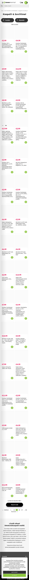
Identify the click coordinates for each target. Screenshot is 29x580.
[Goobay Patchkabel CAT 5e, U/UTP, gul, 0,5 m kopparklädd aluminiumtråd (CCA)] (7, 181)
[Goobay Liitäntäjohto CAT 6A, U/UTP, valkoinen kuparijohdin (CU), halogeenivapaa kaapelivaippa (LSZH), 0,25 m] (21, 296)
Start (2, 10)
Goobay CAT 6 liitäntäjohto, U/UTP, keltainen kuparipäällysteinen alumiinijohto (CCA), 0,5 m (7, 166)
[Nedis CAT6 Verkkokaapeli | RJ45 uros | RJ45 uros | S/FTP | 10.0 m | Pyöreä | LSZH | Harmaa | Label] (21, 267)
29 (22, 510)
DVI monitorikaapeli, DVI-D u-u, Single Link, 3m (7, 489)
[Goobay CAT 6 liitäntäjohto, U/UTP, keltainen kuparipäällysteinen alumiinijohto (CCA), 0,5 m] (7, 152)
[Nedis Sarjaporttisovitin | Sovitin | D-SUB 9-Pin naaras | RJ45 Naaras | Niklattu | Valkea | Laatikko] (21, 447)
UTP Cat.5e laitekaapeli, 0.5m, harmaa (6, 279)
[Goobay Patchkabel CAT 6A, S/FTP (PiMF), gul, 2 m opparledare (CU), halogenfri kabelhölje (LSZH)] (21, 32)
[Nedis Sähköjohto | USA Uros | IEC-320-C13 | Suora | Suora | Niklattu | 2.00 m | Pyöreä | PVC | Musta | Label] (21, 417)
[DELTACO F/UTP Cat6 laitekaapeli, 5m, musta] (7, 241)
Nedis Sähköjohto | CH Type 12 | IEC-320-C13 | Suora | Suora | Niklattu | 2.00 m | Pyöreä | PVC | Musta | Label (7, 225)
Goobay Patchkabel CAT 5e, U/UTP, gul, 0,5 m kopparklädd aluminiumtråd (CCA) (7, 194)
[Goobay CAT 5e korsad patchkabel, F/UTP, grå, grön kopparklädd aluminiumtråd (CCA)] (21, 92)
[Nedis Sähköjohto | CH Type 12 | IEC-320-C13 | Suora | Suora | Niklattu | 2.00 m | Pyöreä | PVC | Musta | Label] (7, 211)
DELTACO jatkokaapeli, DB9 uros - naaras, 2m (6, 459)
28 (19, 510)
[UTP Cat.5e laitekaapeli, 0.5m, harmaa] (7, 267)
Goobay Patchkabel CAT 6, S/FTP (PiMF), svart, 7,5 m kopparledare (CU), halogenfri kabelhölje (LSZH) (7, 311)
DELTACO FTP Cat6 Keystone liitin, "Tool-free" (21, 253)
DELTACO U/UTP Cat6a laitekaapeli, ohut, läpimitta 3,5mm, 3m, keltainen (7, 105)
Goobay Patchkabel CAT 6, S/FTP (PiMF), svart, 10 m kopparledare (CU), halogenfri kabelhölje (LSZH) (7, 402)
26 (14, 510)
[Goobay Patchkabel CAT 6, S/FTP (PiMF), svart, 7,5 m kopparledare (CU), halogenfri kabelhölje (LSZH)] (7, 296)
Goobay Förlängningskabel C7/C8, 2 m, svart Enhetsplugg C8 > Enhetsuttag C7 (20, 490)
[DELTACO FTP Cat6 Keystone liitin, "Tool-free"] (21, 241)
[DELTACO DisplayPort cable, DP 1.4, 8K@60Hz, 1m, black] (21, 152)
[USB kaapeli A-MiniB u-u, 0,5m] (7, 417)
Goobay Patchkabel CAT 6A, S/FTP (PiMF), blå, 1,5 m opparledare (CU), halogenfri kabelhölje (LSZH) (21, 196)
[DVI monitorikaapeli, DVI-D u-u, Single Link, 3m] (7, 477)
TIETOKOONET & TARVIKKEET (10, 10)
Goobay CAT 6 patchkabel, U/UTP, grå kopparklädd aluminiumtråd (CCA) (7, 45)
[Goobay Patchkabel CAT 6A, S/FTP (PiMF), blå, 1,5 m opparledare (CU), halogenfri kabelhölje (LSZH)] (21, 181)
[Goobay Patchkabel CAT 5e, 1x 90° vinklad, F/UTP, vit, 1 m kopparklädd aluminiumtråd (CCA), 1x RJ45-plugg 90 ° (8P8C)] (21, 120)
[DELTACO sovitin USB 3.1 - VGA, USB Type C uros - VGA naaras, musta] (7, 328)
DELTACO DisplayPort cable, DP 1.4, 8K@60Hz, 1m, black (21, 164)
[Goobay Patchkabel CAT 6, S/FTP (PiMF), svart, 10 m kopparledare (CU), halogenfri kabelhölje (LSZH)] (7, 387)
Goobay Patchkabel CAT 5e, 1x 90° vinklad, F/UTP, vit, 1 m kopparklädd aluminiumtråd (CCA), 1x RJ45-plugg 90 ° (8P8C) (21, 135)
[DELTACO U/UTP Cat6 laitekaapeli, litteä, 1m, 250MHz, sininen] (21, 211)
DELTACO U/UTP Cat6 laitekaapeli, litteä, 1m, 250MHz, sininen (21, 223)
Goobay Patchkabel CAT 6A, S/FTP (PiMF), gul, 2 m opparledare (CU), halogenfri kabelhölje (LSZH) (21, 46)
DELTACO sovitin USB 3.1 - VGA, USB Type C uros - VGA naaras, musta (7, 341)
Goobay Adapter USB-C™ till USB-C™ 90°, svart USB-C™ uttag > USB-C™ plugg (21, 341)
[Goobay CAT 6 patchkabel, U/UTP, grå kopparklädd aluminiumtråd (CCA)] (7, 32)
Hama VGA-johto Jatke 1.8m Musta (6, 367)
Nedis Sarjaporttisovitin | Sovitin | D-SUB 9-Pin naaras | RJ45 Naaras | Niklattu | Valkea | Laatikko (21, 461)
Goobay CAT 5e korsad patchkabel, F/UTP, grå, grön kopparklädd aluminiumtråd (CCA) (21, 105)
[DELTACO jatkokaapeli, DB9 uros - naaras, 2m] (7, 447)
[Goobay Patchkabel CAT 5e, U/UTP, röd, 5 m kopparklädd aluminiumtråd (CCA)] (21, 387)
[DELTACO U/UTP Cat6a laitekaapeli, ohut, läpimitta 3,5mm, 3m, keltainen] (7, 92)
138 (26, 510)
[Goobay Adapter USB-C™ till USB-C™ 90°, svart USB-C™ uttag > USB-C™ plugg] (21, 328)
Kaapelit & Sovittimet (23, 10)
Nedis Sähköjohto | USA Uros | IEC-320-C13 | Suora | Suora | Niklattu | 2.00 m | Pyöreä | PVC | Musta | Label (21, 431)
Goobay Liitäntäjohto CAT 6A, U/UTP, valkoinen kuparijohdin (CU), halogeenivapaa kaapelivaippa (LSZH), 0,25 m (21, 312)
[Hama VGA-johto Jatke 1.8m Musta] (7, 356)
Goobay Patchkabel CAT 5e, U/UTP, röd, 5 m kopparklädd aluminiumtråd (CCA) (21, 400)
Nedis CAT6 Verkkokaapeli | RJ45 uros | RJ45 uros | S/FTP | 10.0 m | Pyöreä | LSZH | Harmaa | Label (21, 281)
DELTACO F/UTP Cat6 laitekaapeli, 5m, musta (7, 253)
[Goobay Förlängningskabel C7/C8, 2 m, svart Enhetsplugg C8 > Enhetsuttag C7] (21, 477)
